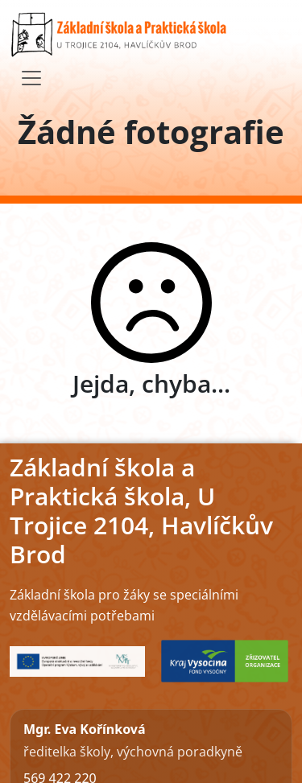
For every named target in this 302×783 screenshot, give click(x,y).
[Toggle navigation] (31, 78)
